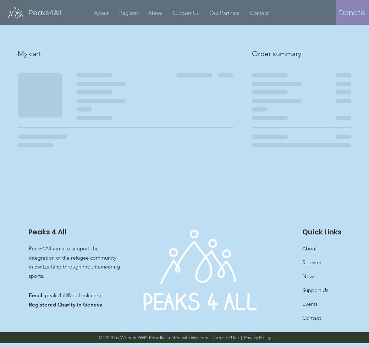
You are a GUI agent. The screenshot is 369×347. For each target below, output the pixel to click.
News (308, 276)
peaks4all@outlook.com (73, 295)
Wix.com (199, 337)
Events (310, 303)
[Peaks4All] (49, 12)
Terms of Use (226, 337)
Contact (311, 317)
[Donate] (352, 13)
